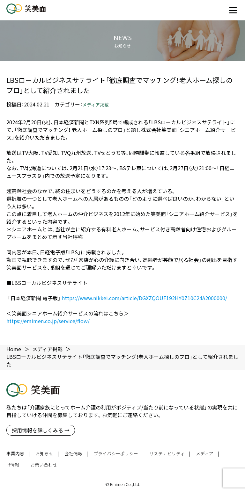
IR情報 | (15, 464)
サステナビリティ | (169, 453)
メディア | (207, 453)
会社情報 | (76, 453)
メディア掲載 (95, 104)
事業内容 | (18, 453)
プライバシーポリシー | (118, 453)
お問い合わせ (43, 464)
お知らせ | (47, 453)
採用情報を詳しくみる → (41, 430)
